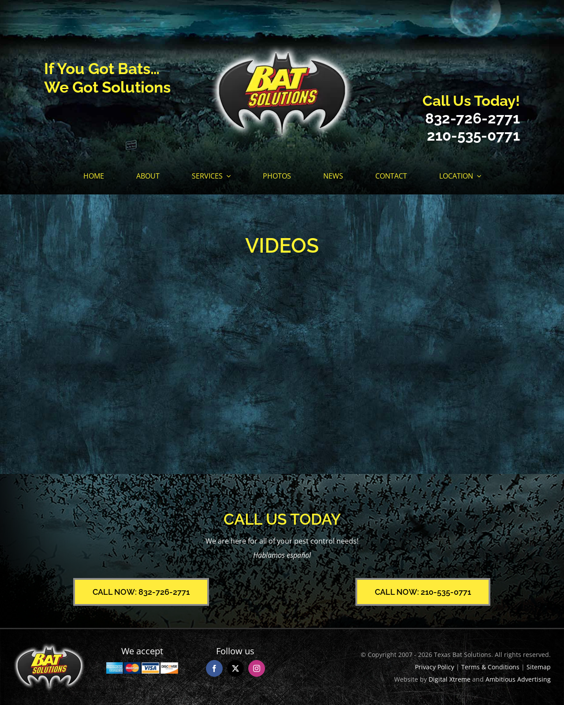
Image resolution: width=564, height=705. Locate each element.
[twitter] (235, 668)
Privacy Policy (434, 667)
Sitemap (539, 667)
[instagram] (256, 668)
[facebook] (214, 668)
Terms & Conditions (490, 667)
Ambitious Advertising (518, 679)
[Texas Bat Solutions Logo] (282, 48)
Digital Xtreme (450, 679)
